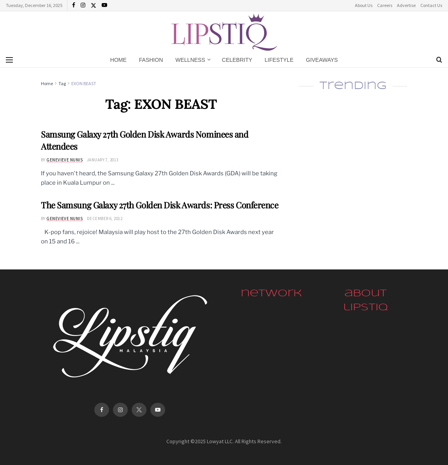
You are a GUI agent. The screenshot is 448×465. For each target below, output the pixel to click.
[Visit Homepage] (224, 31)
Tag (62, 83)
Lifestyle (279, 60)
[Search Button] (439, 59)
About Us (363, 5)
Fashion (151, 60)
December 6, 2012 (104, 218)
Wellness (190, 60)
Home (118, 60)
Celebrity (237, 60)
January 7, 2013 (102, 160)
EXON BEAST (83, 83)
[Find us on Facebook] (101, 410)
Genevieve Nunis (64, 160)
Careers (384, 5)
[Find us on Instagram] (120, 410)
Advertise (406, 5)
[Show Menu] (9, 60)
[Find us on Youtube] (157, 410)
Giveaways (322, 60)
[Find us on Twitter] (139, 410)
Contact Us (431, 5)
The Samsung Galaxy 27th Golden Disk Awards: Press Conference (160, 205)
